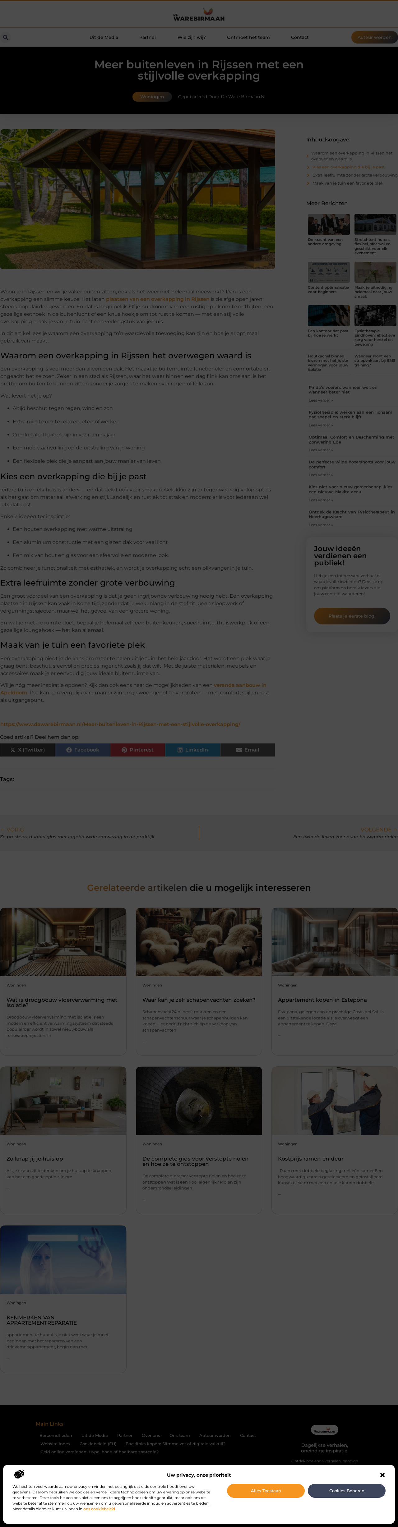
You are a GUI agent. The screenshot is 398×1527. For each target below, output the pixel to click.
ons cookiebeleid (99, 1508)
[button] (382, 1475)
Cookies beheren (346, 1490)
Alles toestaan (266, 1490)
